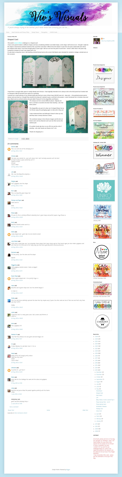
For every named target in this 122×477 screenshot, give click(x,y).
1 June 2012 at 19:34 (16, 394)
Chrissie (13, 156)
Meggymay (14, 265)
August (98, 382)
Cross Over (99, 411)
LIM (97, 398)
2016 (96, 360)
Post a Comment (14, 407)
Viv (12, 344)
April (97, 414)
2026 (96, 337)
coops (12, 286)
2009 (96, 429)
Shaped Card (99, 393)
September (99, 379)
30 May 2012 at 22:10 (16, 372)
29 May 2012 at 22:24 (17, 280)
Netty (12, 222)
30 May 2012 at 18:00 (16, 348)
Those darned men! (101, 404)
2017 (96, 358)
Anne (12, 323)
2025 (96, 339)
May (97, 389)
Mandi (12, 353)
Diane (12, 377)
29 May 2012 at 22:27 (17, 293)
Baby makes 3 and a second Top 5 (105, 400)
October (98, 377)
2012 (96, 370)
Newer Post (11, 410)
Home (7, 32)
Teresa (13, 213)
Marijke (13, 181)
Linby (12, 388)
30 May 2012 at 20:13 (16, 363)
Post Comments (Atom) (21, 413)
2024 (96, 341)
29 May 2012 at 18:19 (16, 195)
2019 (96, 353)
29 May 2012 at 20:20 (17, 217)
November (99, 375)
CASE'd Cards (53, 32)
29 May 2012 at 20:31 (16, 227)
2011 (96, 424)
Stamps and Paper (16, 200)
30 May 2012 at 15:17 (16, 339)
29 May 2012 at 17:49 (16, 186)
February (98, 419)
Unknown (13, 368)
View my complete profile (107, 41)
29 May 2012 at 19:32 (16, 208)
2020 (96, 351)
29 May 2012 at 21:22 (16, 260)
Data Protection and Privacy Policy (20, 32)
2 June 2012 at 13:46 (16, 404)
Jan (12, 172)
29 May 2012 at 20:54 (17, 247)
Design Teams (35, 32)
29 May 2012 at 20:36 (17, 236)
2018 (96, 356)
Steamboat (99, 391)
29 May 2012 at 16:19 (16, 167)
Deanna (13, 147)
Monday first (99, 409)
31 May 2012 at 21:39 (16, 383)
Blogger (68, 470)
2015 (96, 363)
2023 (96, 344)
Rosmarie (13, 252)
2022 (96, 346)
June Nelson (14, 241)
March (98, 416)
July (97, 384)
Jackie (12, 312)
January (98, 421)
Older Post (85, 410)
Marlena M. (14, 335)
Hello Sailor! (99, 395)
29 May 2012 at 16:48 (16, 176)
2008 (96, 431)
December (99, 372)
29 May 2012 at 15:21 (16, 151)
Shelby (13, 298)
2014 (96, 365)
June (97, 387)
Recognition (44, 32)
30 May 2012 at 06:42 (17, 307)
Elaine (12, 232)
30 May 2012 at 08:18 (16, 329)
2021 (96, 349)
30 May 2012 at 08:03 (17, 318)
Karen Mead (14, 276)
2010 (96, 426)
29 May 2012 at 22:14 (16, 271)
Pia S (12, 191)
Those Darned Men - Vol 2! (103, 402)
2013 (96, 368)
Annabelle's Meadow (101, 406)
